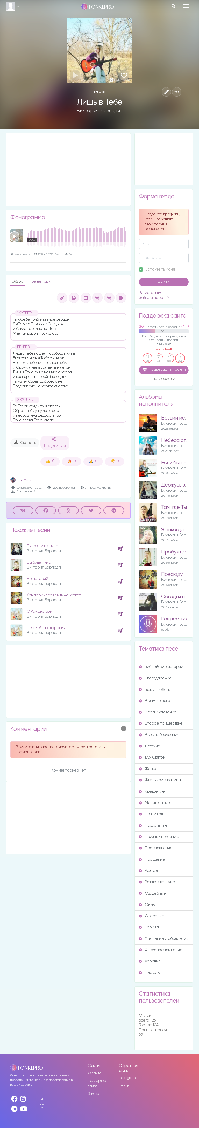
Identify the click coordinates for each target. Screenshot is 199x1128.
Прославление (155, 848)
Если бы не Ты (177, 462)
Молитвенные (154, 803)
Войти (164, 282)
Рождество (174, 619)
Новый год (151, 814)
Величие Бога (154, 701)
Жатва (147, 769)
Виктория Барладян (99, 110)
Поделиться (55, 442)
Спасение (151, 916)
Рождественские (157, 882)
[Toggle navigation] (186, 6)
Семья (148, 905)
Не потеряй (37, 579)
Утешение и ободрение (164, 939)
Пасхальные (153, 825)
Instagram (127, 1078)
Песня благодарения (46, 628)
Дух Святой (152, 757)
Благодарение (155, 678)
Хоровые (150, 961)
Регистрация (150, 293)
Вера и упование (157, 712)
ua (41, 1103)
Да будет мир (39, 562)
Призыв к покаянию (159, 837)
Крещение (152, 791)
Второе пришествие (161, 723)
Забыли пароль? (154, 298)
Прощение (152, 859)
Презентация (40, 281)
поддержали (164, 379)
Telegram (126, 1085)
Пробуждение (177, 552)
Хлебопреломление (160, 950)
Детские (149, 746)
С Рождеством (39, 611)
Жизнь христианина (160, 780)
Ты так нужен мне (42, 546)
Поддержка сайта (97, 1083)
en (41, 1108)
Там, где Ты (174, 507)
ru (41, 1098)
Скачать (25, 442)
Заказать (95, 1094)
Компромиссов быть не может (54, 595)
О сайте (95, 1073)
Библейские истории (161, 667)
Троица (149, 927)
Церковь (149, 973)
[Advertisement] (68, 169)
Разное (148, 871)
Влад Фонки (21, 480)
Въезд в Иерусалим (159, 735)
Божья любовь (154, 690)
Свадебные (152, 893)
